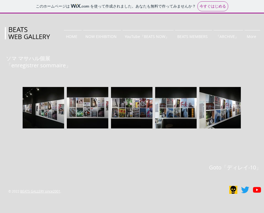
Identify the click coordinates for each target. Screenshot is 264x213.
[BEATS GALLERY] (245, 190)
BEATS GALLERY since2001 (40, 191)
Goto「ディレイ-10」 (235, 167)
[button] (102, 34)
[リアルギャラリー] (233, 190)
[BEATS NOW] (257, 190)
